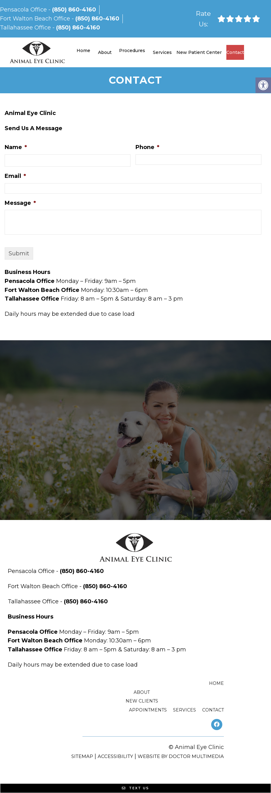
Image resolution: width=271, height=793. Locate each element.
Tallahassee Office (26, 27)
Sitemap (82, 756)
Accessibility (115, 756)
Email (15, 176)
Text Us (135, 788)
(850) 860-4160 (74, 9)
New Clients (142, 701)
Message (20, 203)
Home (83, 50)
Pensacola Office (24, 9)
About (105, 52)
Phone (147, 147)
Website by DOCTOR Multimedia (181, 756)
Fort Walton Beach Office (36, 18)
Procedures (132, 50)
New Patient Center (199, 52)
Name (16, 147)
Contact (235, 52)
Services (162, 52)
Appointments (148, 710)
